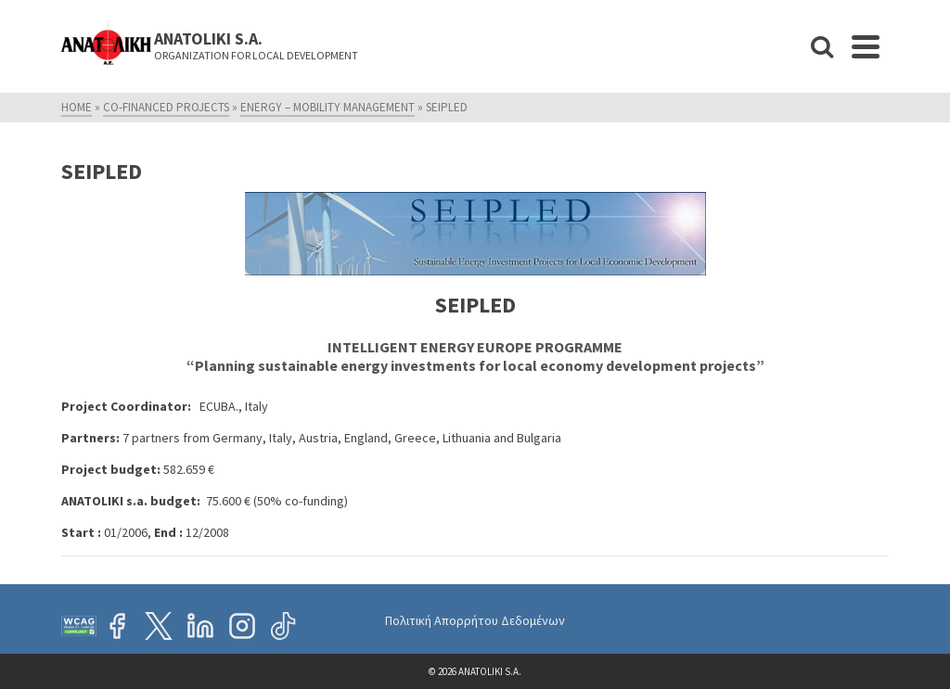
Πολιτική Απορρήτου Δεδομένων (475, 620)
